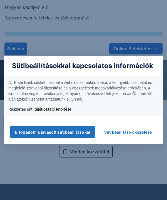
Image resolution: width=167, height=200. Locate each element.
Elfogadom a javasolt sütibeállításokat (52, 132)
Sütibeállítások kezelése (128, 132)
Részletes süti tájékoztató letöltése (39, 109)
